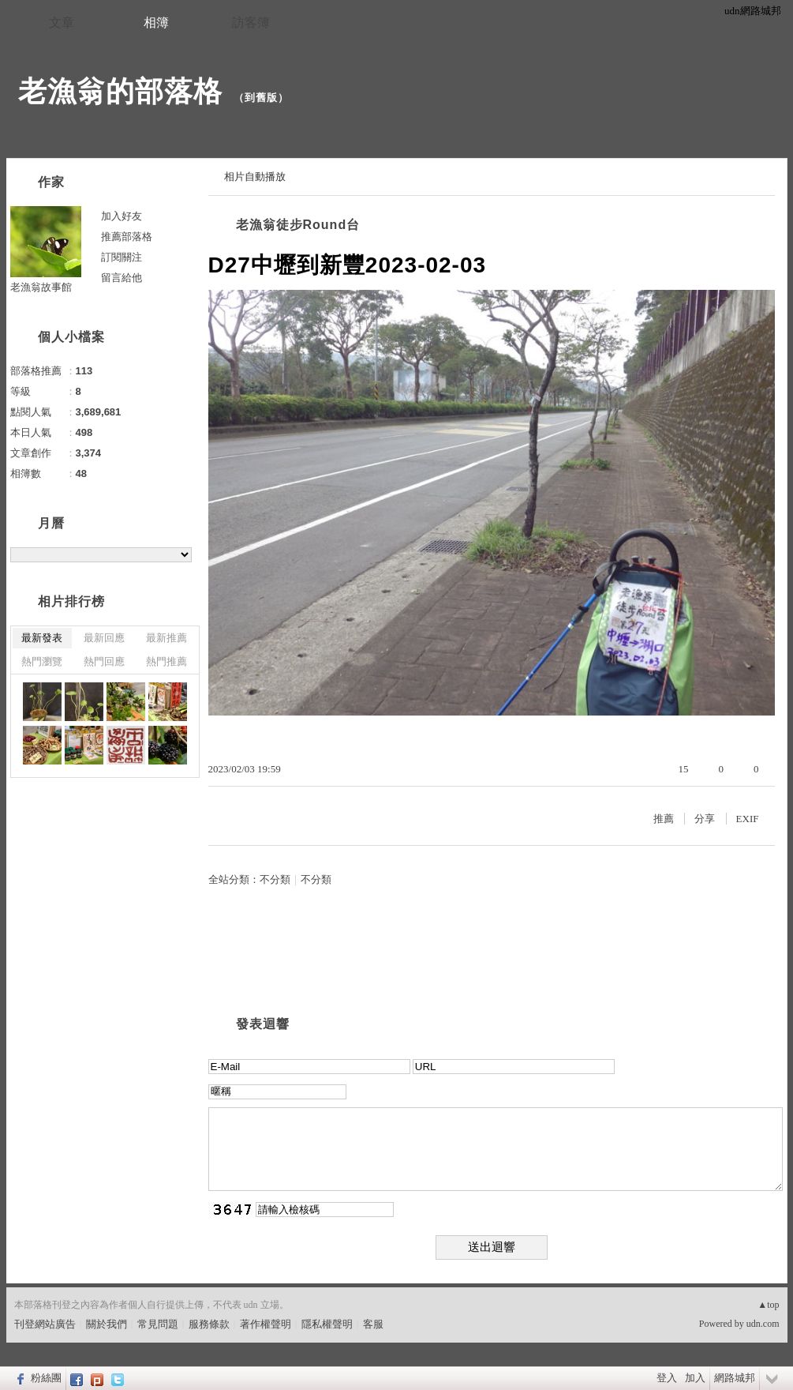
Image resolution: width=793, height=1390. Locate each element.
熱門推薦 (166, 661)
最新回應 (104, 638)
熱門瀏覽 (41, 661)
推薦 (663, 819)
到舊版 (261, 97)
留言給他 (121, 278)
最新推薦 (166, 638)
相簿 (156, 22)
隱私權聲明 (327, 1324)
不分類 (275, 879)
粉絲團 (46, 1378)
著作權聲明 (265, 1324)
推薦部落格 (126, 236)
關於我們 (106, 1324)
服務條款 (209, 1324)
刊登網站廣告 (45, 1324)
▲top (768, 1304)
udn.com (763, 1323)
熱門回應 (104, 661)
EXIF (747, 819)
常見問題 (157, 1324)
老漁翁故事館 (41, 287)
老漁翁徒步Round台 (298, 224)
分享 (704, 819)
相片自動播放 (255, 176)
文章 (61, 22)
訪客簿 (251, 22)
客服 (373, 1324)
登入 (666, 1378)
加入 (695, 1378)
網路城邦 (734, 1378)
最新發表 (41, 638)
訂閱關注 (121, 257)
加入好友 (121, 216)
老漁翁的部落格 (120, 91)
